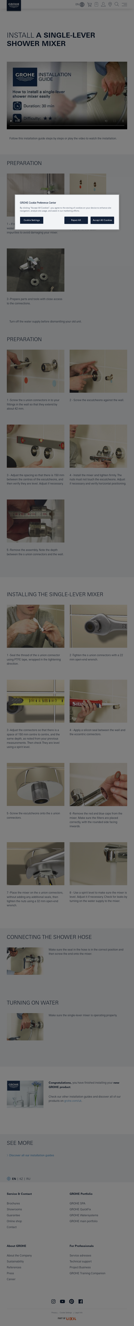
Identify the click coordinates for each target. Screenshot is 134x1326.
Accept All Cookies (102, 220)
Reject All (76, 220)
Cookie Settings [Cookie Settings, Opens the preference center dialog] (32, 220)
